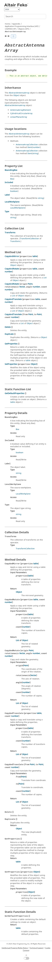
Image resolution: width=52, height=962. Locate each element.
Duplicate (9, 334)
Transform (15, 241)
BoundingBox (11, 170)
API (10, 29)
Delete (8, 327)
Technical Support (36, 948)
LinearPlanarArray (18, 117)
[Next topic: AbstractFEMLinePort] (9, 36)
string (35, 153)
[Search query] (25, 16)
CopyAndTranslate (13, 299)
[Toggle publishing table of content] (13, 36)
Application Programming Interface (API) (22, 26)
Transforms (10, 232)
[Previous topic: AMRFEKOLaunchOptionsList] (6, 36)
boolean (14, 191)
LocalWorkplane (12, 201)
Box (12, 178)
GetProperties (11, 343)
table (34, 256)
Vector (22, 286)
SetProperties (11, 364)
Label (7, 194)
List (45, 277)
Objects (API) (23, 29)
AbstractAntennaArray (19, 92)
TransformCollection (29, 238)
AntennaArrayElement (20, 110)
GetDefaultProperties (14, 393)
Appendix (16, 24)
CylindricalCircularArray (21, 113)
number (36, 147)
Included (9, 182)
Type (7, 211)
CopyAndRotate (12, 268)
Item (29, 147)
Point (30, 284)
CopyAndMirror (12, 256)
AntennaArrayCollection (27, 144)
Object (16, 95)
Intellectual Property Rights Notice (15, 948)
